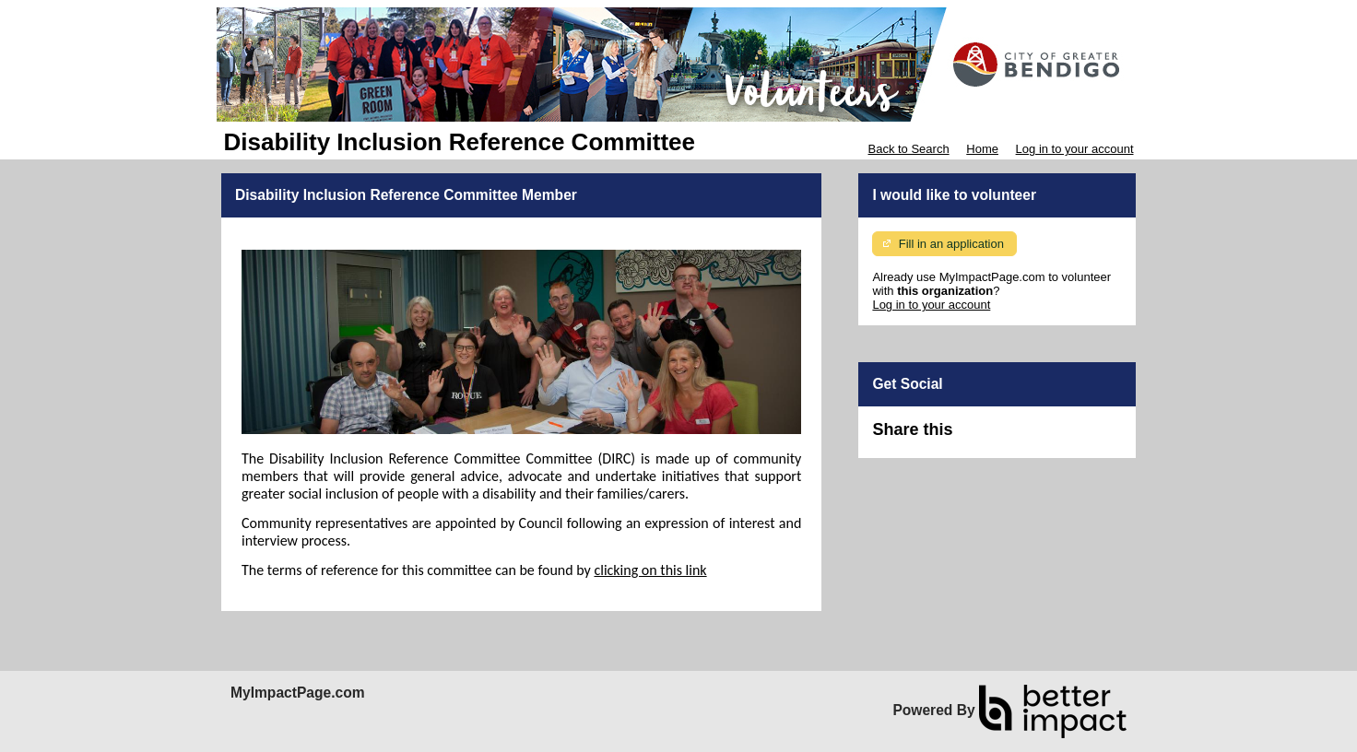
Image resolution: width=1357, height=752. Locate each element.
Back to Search (908, 149)
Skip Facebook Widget (1012, 437)
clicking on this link (650, 570)
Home (982, 149)
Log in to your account (1075, 149)
